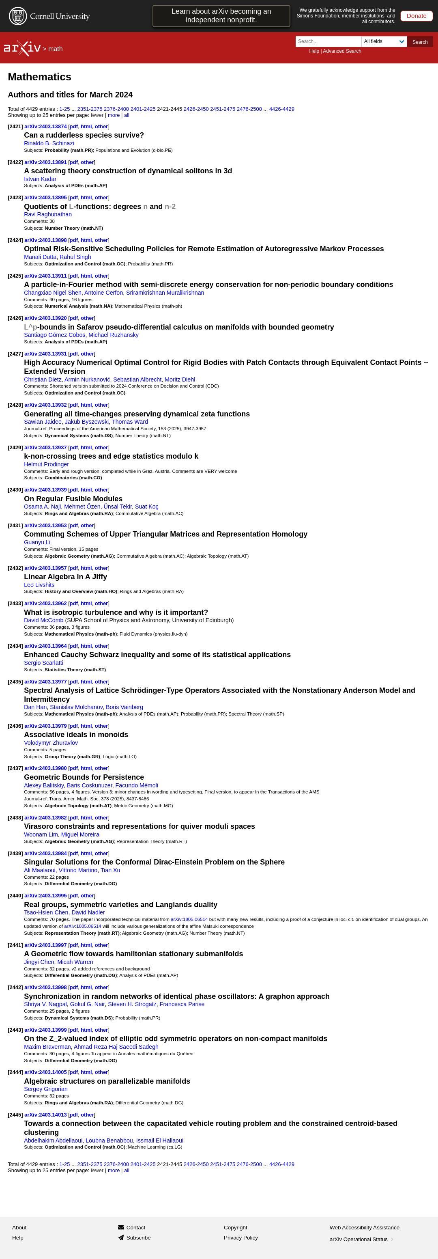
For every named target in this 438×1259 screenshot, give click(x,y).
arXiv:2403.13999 (46, 1030)
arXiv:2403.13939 (46, 490)
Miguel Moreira (80, 834)
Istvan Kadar (40, 179)
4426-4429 (281, 109)
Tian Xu (110, 870)
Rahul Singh (75, 257)
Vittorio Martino (78, 870)
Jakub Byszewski (87, 421)
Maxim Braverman (47, 1046)
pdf (74, 126)
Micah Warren (75, 962)
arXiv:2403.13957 (46, 568)
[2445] (15, 1115)
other (101, 126)
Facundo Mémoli (137, 785)
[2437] (15, 768)
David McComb (43, 620)
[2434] (15, 646)
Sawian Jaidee (43, 421)
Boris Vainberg (124, 707)
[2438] (15, 818)
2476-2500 (249, 109)
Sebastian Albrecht (137, 379)
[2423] (15, 197)
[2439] (15, 853)
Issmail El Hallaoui (159, 1140)
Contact (136, 1228)
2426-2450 (196, 109)
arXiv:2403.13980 (46, 768)
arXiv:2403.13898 (46, 240)
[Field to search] (384, 41)
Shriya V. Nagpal (45, 1004)
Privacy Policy (241, 1238)
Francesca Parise (182, 1004)
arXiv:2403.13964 (46, 646)
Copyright (235, 1228)
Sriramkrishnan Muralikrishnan (165, 292)
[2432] (15, 568)
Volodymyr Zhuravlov (51, 742)
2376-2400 (116, 109)
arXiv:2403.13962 (46, 603)
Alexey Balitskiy (44, 785)
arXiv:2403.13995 (46, 896)
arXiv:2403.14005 (46, 1072)
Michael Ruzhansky (113, 335)
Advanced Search (342, 51)
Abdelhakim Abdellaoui (53, 1140)
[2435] (15, 682)
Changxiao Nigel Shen (53, 292)
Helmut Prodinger (46, 464)
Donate (417, 15)
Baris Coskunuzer (89, 785)
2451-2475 (222, 109)
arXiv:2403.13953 (46, 525)
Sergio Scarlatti (43, 663)
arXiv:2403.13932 (46, 405)
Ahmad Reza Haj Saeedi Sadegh (116, 1046)
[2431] (15, 525)
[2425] (15, 276)
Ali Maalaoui (40, 870)
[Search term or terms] (331, 41)
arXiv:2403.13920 (46, 318)
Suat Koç (147, 506)
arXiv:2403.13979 (46, 726)
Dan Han (35, 707)
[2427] (15, 354)
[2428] (15, 405)
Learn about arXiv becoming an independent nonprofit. (221, 15)
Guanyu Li (37, 542)
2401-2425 (143, 109)
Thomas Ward (130, 421)
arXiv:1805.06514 (189, 919)
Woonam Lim (41, 834)
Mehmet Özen (82, 506)
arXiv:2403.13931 (46, 354)
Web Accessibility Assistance (364, 1228)
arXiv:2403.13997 (46, 945)
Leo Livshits (39, 585)
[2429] (15, 447)
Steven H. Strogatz (132, 1004)
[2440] (15, 896)
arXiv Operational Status (362, 1239)
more (114, 115)
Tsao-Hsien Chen (46, 912)
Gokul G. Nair (87, 1004)
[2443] (15, 1030)
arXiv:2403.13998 (46, 987)
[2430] (15, 490)
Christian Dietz (43, 379)
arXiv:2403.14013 (46, 1115)
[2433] (15, 603)
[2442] (15, 987)
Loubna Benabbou (109, 1140)
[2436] (15, 726)
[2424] (15, 240)
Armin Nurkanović (87, 379)
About (19, 1228)
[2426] (15, 318)
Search (420, 42)
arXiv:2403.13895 (46, 197)
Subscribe (139, 1238)
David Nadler (88, 912)
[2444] (15, 1072)
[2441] (15, 945)
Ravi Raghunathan (48, 214)
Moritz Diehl (180, 379)
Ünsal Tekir (118, 506)
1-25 (65, 109)
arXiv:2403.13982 (46, 818)
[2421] (15, 126)
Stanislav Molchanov (76, 707)
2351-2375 (90, 109)
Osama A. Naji (42, 506)
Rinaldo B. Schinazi (49, 143)
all (126, 115)
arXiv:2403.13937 (46, 447)
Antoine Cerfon (103, 292)
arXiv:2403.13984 (46, 853)
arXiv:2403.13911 (46, 276)
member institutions (363, 16)
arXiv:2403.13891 (46, 162)
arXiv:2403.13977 (46, 682)
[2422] (15, 162)
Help (314, 51)
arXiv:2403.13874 (46, 126)
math (55, 48)
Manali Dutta (40, 257)
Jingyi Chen (39, 962)
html (86, 126)
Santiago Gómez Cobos (54, 335)
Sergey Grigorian (46, 1089)
